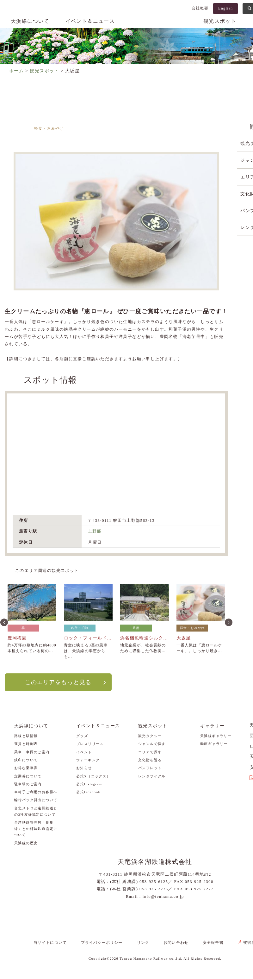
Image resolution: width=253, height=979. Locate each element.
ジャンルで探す (152, 744)
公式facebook (88, 792)
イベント (84, 752)
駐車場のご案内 (28, 784)
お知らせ (84, 768)
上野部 (95, 531)
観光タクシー (150, 735)
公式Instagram (89, 784)
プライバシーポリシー (106, 942)
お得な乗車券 (26, 768)
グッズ (82, 735)
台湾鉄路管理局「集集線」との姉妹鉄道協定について (35, 828)
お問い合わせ (175, 942)
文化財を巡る (150, 760)
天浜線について (30, 21)
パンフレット (150, 768)
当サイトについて (57, 942)
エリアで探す (150, 752)
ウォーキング (88, 760)
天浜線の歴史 (26, 843)
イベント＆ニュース (90, 21)
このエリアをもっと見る (58, 682)
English (225, 8)
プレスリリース (90, 744)
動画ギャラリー (214, 744)
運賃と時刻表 (26, 744)
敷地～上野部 (189, 135)
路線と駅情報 (26, 735)
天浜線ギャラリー (215, 735)
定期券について (28, 776)
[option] (116, 221)
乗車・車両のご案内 (32, 752)
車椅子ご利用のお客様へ (35, 792)
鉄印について (26, 760)
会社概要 (200, 8)
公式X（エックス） (93, 776)
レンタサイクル (152, 776)
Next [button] (228, 622)
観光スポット (219, 21)
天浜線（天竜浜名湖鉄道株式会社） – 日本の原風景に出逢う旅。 (155, 27)
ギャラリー (212, 725)
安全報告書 (209, 942)
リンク (145, 942)
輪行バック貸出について (35, 800)
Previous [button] (3, 622)
